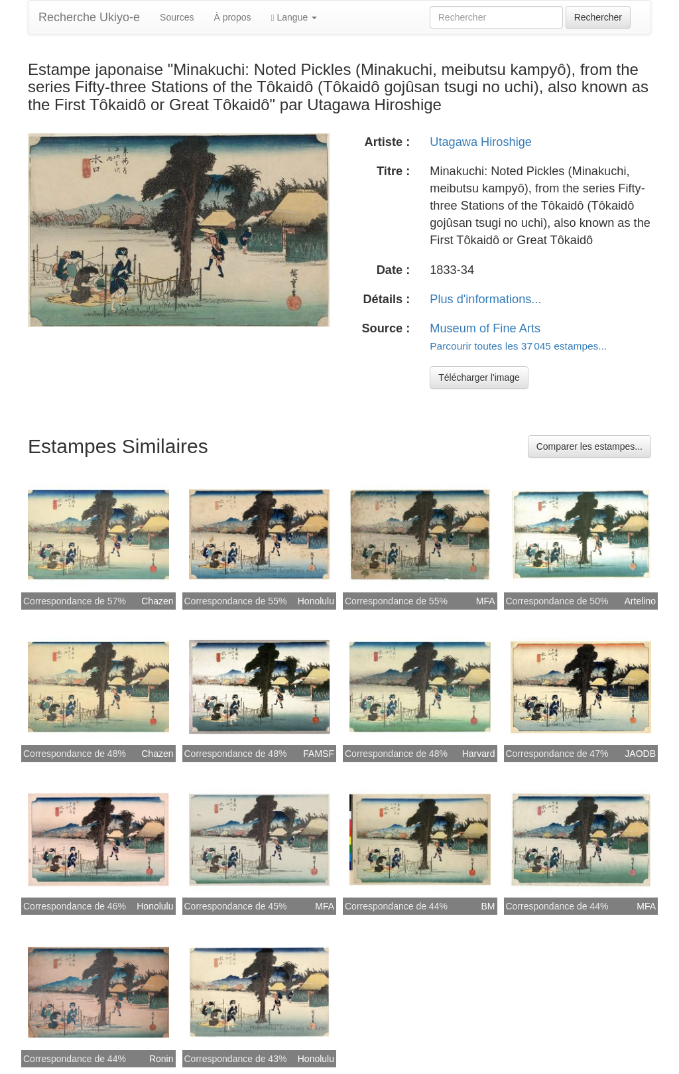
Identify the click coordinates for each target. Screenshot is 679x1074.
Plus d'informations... (485, 299)
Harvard (478, 753)
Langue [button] (294, 17)
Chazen (157, 601)
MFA (485, 601)
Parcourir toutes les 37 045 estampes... (518, 346)
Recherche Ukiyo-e (89, 17)
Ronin (161, 1058)
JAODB (640, 753)
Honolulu (316, 601)
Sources (177, 17)
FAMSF (318, 753)
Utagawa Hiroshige (481, 142)
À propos (232, 17)
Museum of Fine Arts (485, 328)
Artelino (640, 601)
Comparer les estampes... (589, 446)
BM (488, 906)
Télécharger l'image (479, 377)
